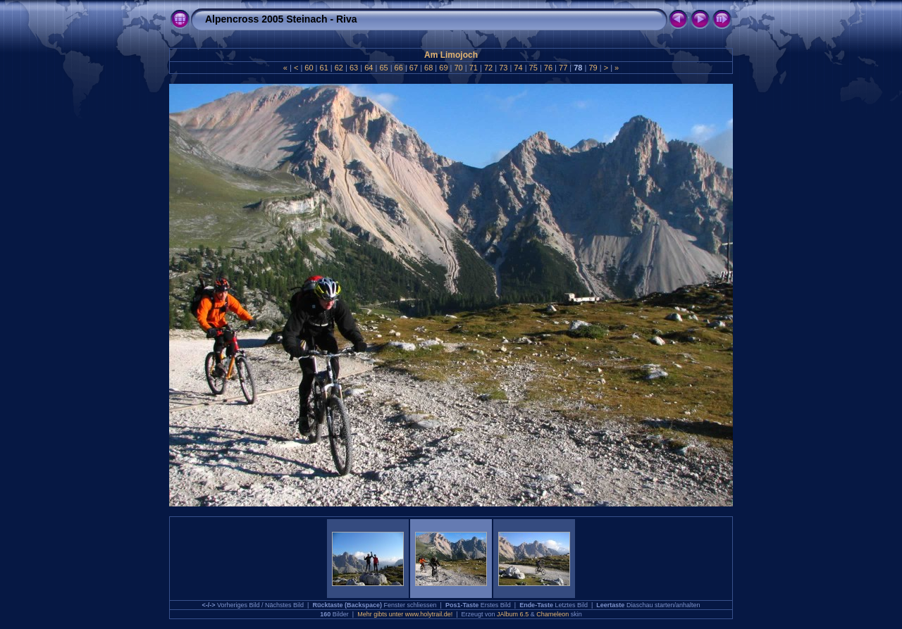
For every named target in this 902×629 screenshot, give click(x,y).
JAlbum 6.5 (513, 614)
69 (443, 67)
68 (428, 67)
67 (413, 67)
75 (533, 67)
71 (473, 67)
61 (323, 67)
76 (548, 67)
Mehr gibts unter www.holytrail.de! (404, 614)
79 (592, 67)
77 (563, 67)
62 (339, 67)
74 (518, 67)
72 (488, 67)
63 (353, 67)
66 (399, 67)
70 (458, 67)
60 (308, 67)
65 (383, 67)
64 (368, 67)
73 (503, 67)
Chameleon (552, 614)
